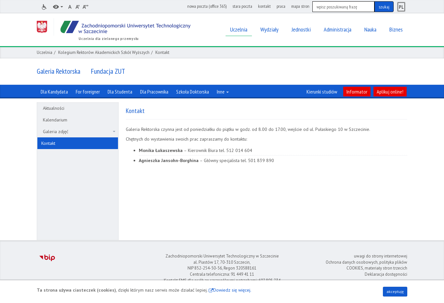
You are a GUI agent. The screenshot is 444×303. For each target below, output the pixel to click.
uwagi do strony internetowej (380, 256)
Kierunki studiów (322, 91)
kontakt (264, 6)
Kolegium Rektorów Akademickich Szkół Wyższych (104, 52)
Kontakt (48, 143)
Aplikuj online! (390, 91)
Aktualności (53, 108)
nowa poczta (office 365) (207, 6)
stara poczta (242, 6)
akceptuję (395, 291)
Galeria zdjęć (79, 131)
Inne (223, 91)
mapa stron (300, 6)
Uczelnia (44, 52)
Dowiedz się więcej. (232, 290)
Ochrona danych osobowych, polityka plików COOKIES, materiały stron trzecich (366, 265)
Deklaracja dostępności (386, 274)
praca (281, 6)
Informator (356, 91)
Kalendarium (55, 120)
